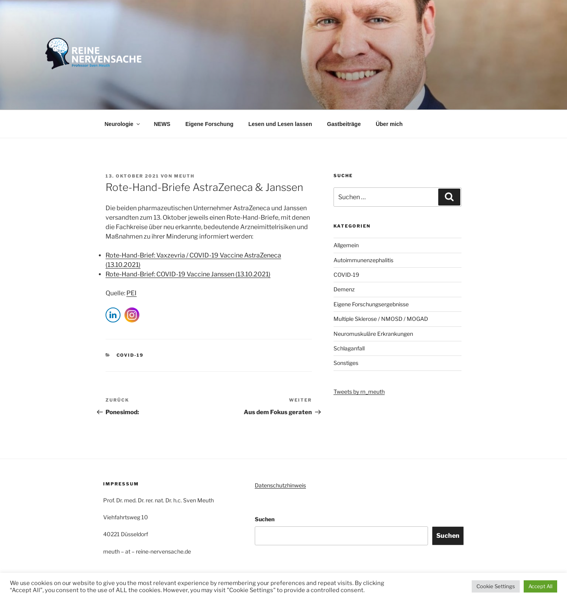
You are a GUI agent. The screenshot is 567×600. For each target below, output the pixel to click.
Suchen (264, 519)
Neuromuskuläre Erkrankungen (373, 333)
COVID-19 (130, 355)
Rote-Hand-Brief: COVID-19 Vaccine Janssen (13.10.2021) (188, 274)
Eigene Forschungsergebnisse (371, 304)
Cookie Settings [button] (495, 586)
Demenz (344, 289)
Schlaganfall (349, 348)
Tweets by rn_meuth (359, 391)
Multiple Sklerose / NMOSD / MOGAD (381, 318)
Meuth (184, 176)
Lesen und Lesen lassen (280, 124)
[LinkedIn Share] (113, 314)
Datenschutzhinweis (280, 485)
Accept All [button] (540, 586)
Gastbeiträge (344, 124)
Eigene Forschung (209, 124)
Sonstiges (346, 362)
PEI (131, 293)
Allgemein (346, 245)
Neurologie (123, 124)
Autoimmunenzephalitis (363, 260)
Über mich (389, 124)
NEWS (162, 124)
